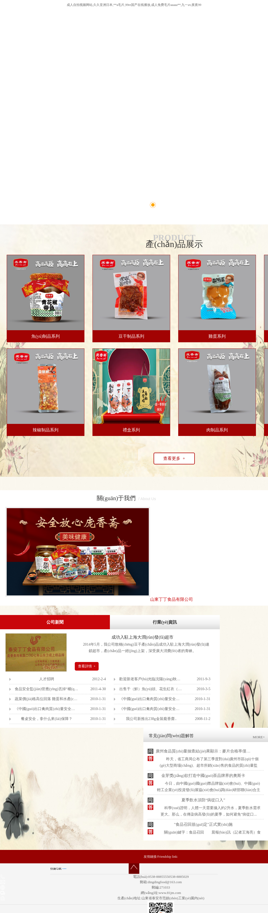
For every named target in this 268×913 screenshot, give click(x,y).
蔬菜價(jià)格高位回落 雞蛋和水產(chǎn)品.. (47, 699)
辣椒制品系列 (45, 430)
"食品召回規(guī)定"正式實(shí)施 (203, 824)
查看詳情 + (87, 666)
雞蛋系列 (217, 336)
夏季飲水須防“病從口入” (203, 800)
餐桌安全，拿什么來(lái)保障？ (46, 719)
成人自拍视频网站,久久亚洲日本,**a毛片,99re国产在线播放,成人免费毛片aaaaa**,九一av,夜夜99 (134, 5)
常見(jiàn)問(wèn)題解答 (171, 735)
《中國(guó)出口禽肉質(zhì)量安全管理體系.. (151, 699)
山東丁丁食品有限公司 (171, 599)
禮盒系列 (131, 430)
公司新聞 (55, 622)
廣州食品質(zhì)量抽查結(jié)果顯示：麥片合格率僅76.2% (206, 751)
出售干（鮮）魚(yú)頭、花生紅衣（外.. (151, 689)
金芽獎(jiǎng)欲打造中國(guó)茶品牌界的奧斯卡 (203, 775)
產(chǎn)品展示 (174, 244)
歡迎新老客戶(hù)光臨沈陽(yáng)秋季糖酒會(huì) (151, 679)
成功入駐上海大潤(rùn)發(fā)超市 (142, 637)
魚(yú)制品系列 (45, 336)
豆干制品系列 (131, 336)
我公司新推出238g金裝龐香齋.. (151, 719)
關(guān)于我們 (116, 498)
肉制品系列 (217, 430)
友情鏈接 (150, 857)
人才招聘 (46, 679)
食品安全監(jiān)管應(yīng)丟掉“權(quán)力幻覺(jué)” (47, 689)
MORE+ (259, 737)
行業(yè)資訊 (165, 622)
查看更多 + (174, 458)
